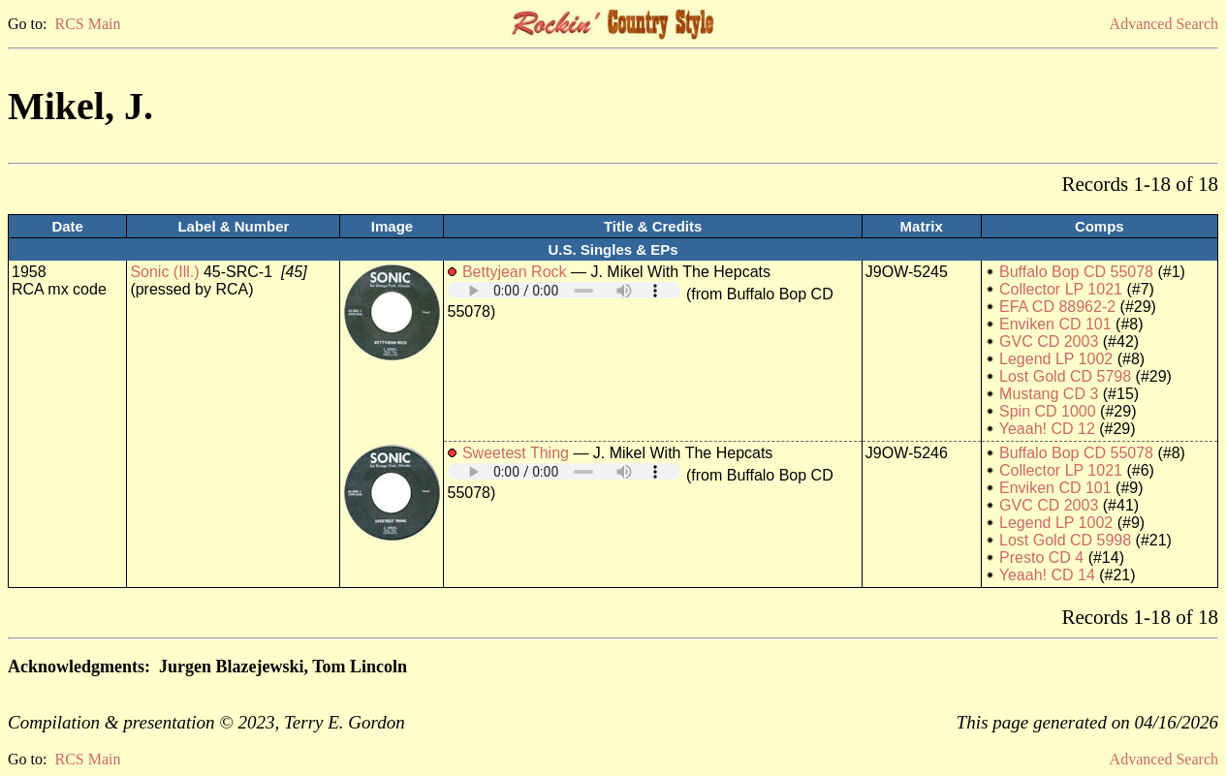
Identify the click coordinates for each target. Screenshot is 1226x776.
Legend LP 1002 (1056, 359)
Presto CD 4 (1041, 557)
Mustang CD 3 (1048, 394)
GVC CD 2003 (1048, 341)
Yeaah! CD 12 (1047, 428)
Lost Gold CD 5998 (1065, 540)
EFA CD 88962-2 (1057, 306)
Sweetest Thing (515, 453)
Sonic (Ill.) (164, 272)
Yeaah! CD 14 (1047, 575)
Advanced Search (1164, 24)
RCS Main (87, 24)
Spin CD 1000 (1047, 411)
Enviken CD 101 (1055, 324)
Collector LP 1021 (1060, 289)
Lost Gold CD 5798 (1065, 376)
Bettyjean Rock (514, 272)
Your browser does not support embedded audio (564, 290)
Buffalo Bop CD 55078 (1076, 272)
